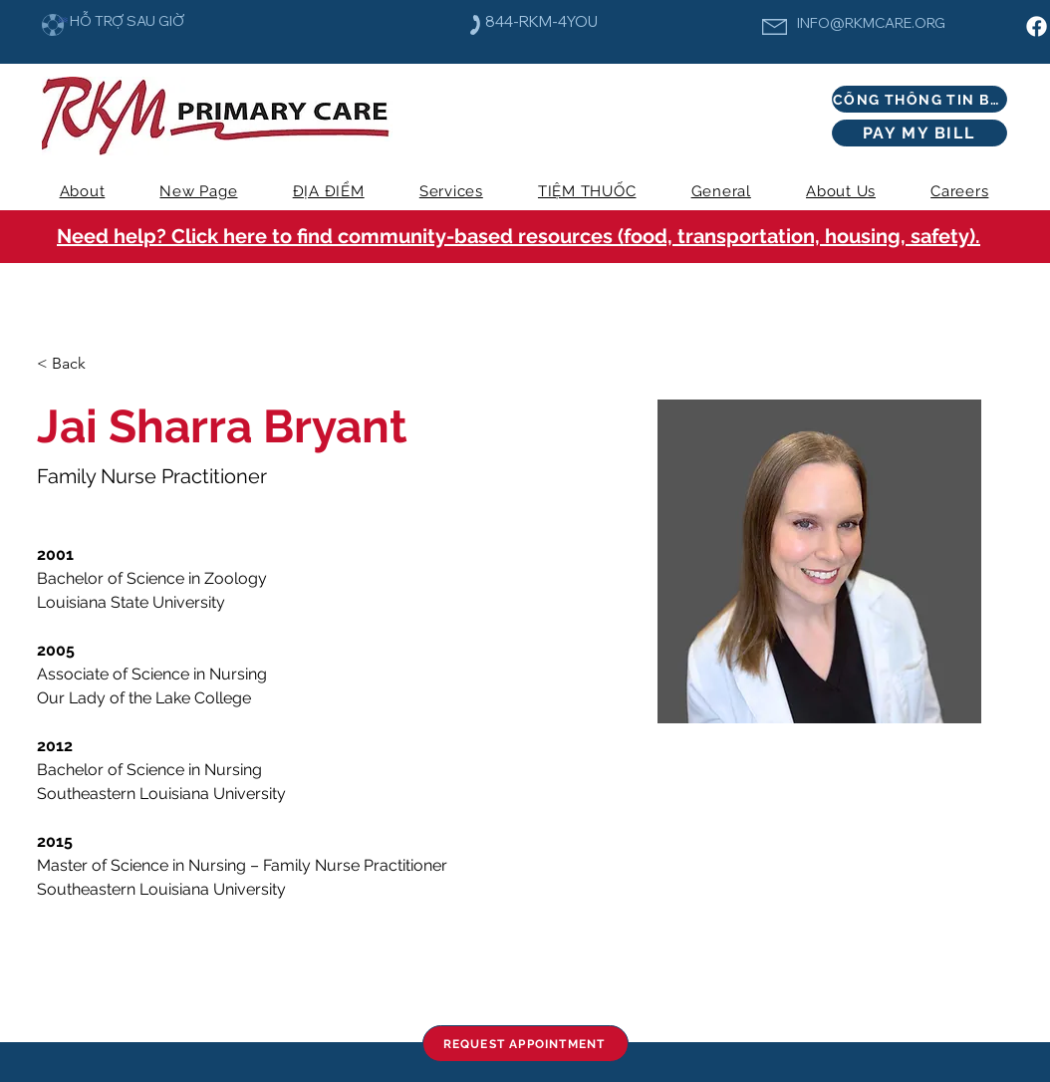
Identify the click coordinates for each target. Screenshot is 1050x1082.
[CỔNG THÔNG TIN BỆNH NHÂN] (919, 99)
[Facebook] (1036, 26)
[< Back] (76, 364)
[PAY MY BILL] (919, 133)
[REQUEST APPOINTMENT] (525, 1043)
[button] (450, 191)
